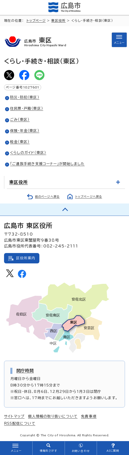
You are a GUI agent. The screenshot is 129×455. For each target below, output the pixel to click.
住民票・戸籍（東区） (26, 108)
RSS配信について (19, 423)
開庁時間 (25, 371)
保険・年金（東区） (24, 130)
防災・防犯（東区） (24, 97)
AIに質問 (113, 450)
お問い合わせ (81, 451)
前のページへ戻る (47, 196)
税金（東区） (20, 142)
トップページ (36, 20)
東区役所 (58, 20)
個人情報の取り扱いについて (53, 416)
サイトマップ (14, 416)
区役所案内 (25, 258)
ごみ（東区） (20, 119)
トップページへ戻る (88, 196)
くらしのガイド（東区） (28, 152)
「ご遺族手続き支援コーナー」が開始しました (47, 164)
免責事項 (88, 416)
